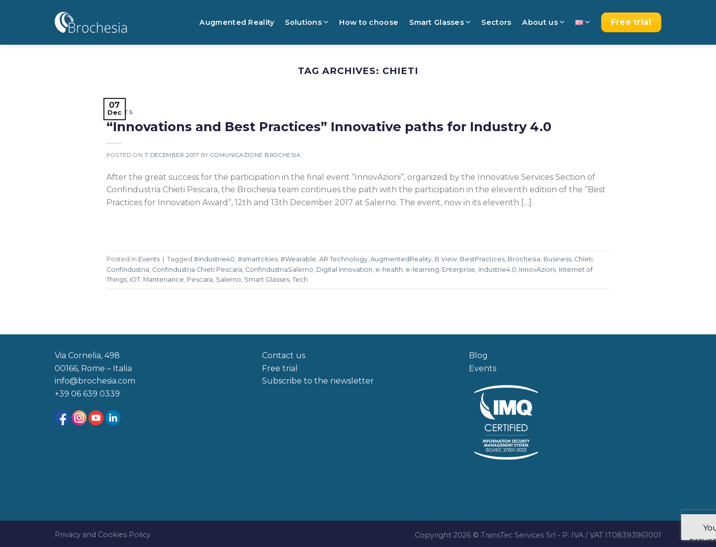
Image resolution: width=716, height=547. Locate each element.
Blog (478, 355)
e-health (389, 269)
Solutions (306, 22)
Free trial (280, 368)
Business (557, 259)
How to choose (368, 22)
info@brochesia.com (95, 381)
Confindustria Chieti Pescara (197, 269)
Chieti (583, 259)
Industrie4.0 (497, 269)
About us (543, 22)
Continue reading (150, 225)
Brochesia (524, 259)
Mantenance (163, 279)
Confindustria (127, 269)
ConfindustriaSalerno (279, 269)
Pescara (200, 279)
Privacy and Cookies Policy (103, 534)
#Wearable (298, 259)
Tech (300, 279)
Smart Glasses (439, 22)
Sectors (496, 22)
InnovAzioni (537, 269)
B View (446, 259)
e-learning (422, 269)
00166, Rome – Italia (93, 368)
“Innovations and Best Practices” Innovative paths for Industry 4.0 (328, 126)
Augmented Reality (236, 22)
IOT (135, 279)
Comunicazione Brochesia (255, 155)
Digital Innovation (344, 269)
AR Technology (343, 259)
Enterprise (458, 269)
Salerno (228, 279)
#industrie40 (214, 259)
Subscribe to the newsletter (318, 381)
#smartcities (257, 259)
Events (119, 112)
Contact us (283, 355)
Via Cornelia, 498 (87, 355)
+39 (63, 393)
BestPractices (482, 259)
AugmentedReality (401, 259)
